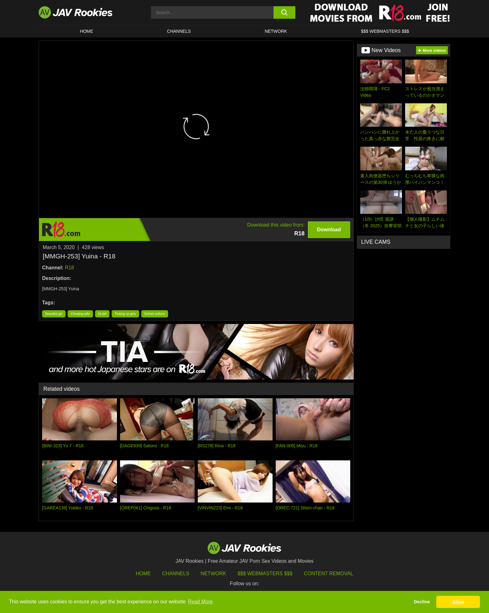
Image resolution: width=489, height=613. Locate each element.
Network (276, 31)
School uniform (154, 314)
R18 (69, 267)
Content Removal (328, 573)
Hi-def (102, 314)
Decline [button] (422, 601)
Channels (179, 31)
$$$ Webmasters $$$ (265, 573)
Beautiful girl (53, 314)
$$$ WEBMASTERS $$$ (385, 31)
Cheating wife (80, 314)
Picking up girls (125, 314)
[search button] (284, 12)
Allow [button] (458, 601)
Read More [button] (200, 601)
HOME (86, 31)
